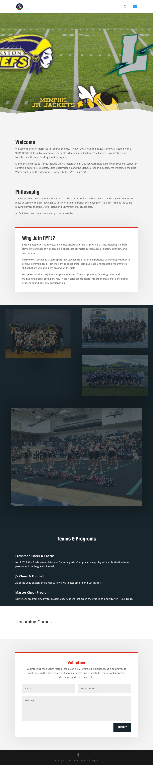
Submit (122, 727)
